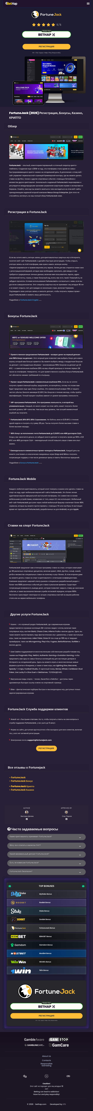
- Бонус (21, 780)
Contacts (46, 1060)
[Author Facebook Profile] (27, 819)
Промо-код (46, 31)
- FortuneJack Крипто (21, 786)
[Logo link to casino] (46, 14)
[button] (46, 836)
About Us (46, 1055)
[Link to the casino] (46, 35)
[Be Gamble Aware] (34, 1039)
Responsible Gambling (46, 1064)
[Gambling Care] (34, 1044)
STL (64, 1104)
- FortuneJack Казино (21, 789)
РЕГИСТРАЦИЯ (46, 45)
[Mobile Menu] (88, 3)
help (46, 52)
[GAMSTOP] (59, 1039)
